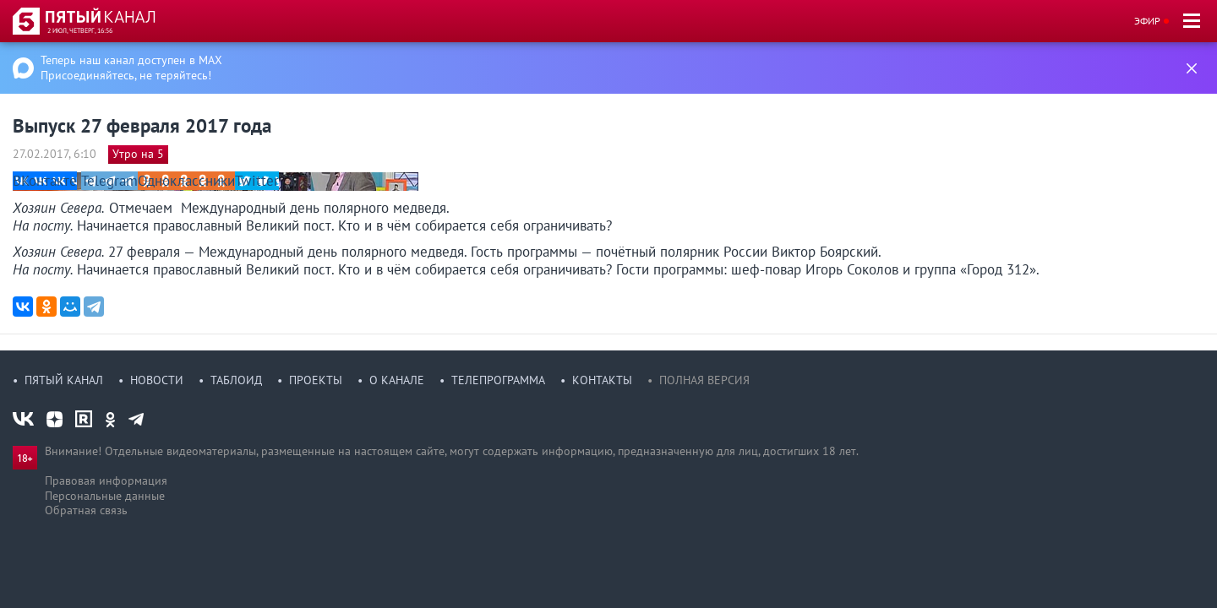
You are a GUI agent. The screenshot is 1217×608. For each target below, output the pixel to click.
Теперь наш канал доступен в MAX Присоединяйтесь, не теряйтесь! (131, 67)
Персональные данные (105, 495)
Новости (156, 380)
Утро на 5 (138, 153)
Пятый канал (64, 380)
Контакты (602, 380)
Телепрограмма (498, 380)
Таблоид (236, 380)
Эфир (1147, 20)
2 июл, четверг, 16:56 (79, 30)
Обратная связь (86, 510)
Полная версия (704, 380)
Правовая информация (106, 480)
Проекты (315, 380)
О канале (396, 380)
